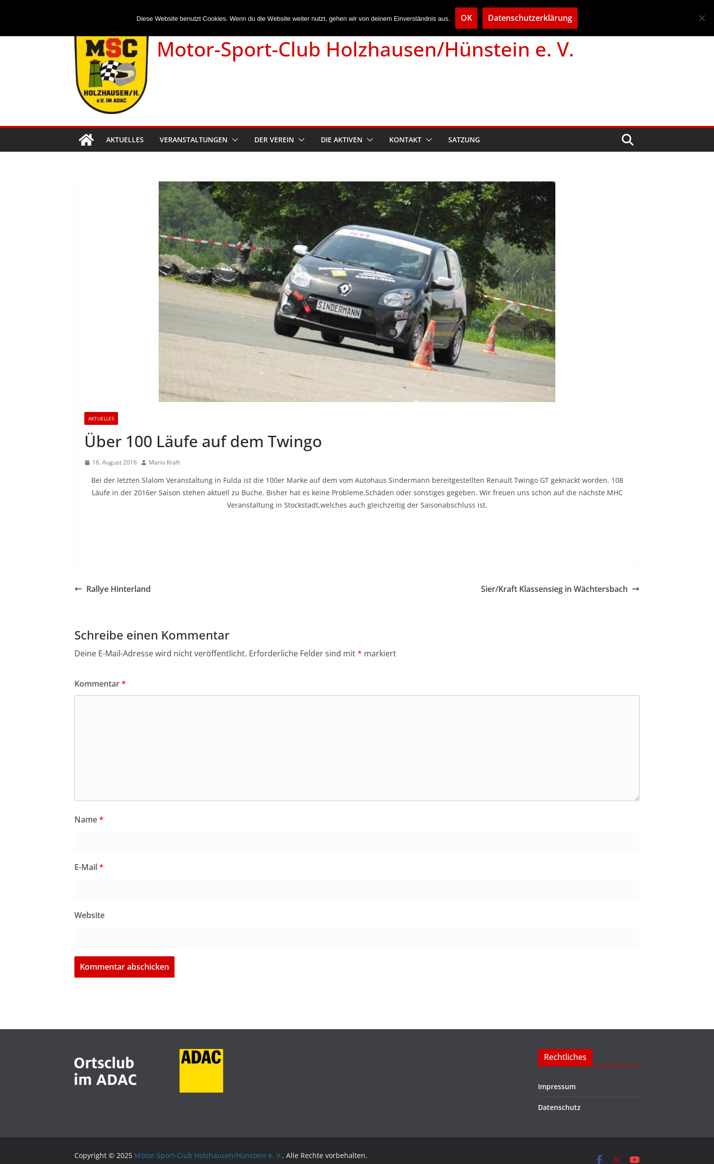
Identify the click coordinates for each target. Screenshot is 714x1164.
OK (466, 17)
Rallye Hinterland (112, 588)
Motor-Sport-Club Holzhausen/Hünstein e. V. (365, 48)
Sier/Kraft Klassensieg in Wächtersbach (560, 588)
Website (89, 915)
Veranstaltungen (194, 139)
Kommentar (100, 683)
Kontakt (405, 139)
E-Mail (89, 867)
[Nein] (702, 18)
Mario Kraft (164, 462)
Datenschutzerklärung (530, 17)
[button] (233, 140)
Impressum (557, 1086)
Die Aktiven (341, 139)
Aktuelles (125, 139)
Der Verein (274, 139)
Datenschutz (559, 1107)
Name (89, 819)
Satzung (464, 139)
